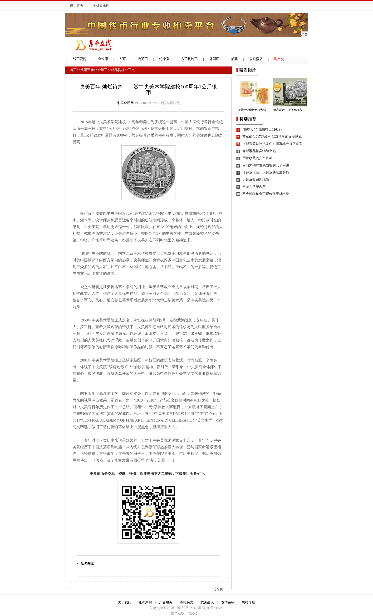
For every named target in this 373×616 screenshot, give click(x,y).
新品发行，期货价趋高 (287, 110)
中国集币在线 (170, 103)
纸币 (123, 59)
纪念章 (164, 59)
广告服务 (165, 602)
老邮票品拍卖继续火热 (259, 151)
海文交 (279, 59)
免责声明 (145, 602)
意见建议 (207, 602)
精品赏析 (117, 70)
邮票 (234, 59)
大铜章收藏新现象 (255, 179)
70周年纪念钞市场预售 (252, 110)
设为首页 (76, 5)
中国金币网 (125, 103)
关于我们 (124, 602)
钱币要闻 (79, 59)
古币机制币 (189, 59)
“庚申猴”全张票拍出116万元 (263, 129)
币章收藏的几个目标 (257, 158)
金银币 (103, 59)
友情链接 (228, 602)
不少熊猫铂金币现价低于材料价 (265, 194)
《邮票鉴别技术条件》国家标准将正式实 (272, 144)
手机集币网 (101, 5)
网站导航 (248, 602)
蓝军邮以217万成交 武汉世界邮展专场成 (272, 136)
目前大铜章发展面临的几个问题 (265, 165)
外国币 (214, 59)
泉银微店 (256, 59)
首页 (73, 70)
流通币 (143, 59)
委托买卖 (186, 602)
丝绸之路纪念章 (254, 186)
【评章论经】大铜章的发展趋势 (265, 172)
